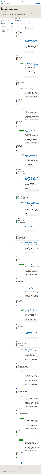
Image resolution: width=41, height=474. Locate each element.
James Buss (19, 169)
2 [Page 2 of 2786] (23, 463)
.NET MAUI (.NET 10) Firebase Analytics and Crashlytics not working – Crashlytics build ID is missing (32, 203)
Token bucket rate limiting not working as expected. (30, 440)
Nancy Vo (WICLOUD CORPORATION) (23, 366)
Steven (18, 431)
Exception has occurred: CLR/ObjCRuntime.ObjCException (31, 350)
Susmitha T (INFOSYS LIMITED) (22, 237)
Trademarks (9, 471)
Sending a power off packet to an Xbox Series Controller (31, 243)
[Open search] (37, 1)
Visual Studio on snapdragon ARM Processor (31, 333)
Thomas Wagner (20, 58)
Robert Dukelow (20, 32)
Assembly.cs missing (28, 226)
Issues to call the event (29, 88)
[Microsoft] (1, 1)
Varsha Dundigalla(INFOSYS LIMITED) (23, 197)
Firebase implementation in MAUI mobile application (31, 397)
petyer (18, 55)
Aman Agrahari (20, 301)
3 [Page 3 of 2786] (25, 463)
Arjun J (19, 453)
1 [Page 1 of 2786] (21, 463)
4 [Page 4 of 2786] (27, 463)
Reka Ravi (19, 218)
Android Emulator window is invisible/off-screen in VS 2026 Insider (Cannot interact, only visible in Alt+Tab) (32, 372)
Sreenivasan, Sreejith (20, 277)
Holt (18, 122)
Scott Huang (19, 100)
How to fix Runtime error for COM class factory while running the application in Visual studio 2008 (31, 178)
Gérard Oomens (20, 344)
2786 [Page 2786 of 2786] (31, 463)
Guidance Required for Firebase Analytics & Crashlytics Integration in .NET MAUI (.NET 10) (32, 310)
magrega (19, 259)
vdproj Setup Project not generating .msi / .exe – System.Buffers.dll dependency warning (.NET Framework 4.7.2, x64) (31, 287)
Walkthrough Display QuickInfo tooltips (30, 131)
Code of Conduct (3, 471)
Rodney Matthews (20, 234)
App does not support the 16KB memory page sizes (31, 265)
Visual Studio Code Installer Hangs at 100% (32, 418)
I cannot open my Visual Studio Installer (30, 109)
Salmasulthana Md (20, 194)
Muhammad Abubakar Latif (21, 83)
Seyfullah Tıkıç (20, 146)
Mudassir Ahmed (20, 341)
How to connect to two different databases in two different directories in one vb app (32, 155)
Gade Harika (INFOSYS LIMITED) (22, 172)
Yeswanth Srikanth (20, 409)
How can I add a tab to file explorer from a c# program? (31, 24)
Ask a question (37, 3)
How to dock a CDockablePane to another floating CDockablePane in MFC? (31, 41)
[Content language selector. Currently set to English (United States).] (5, 468)
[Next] (34, 463)
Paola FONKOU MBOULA (21, 80)
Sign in (39, 1)
